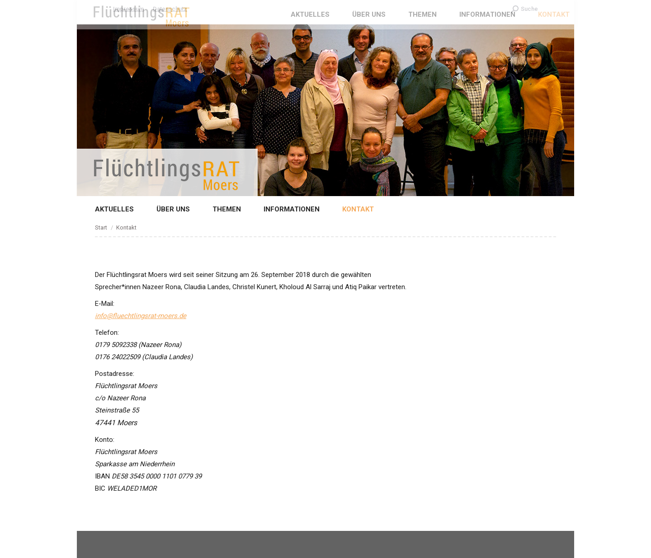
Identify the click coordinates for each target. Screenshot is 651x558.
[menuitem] (107, 209)
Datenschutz (170, 8)
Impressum (128, 8)
